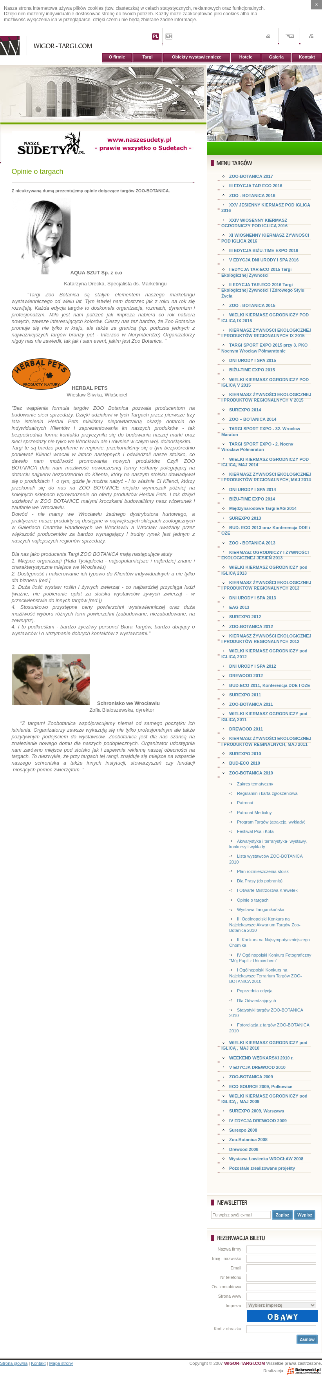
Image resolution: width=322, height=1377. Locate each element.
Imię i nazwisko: (227, 1258)
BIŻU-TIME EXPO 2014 (252, 499)
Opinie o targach (253, 900)
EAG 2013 (239, 607)
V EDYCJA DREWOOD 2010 (257, 1067)
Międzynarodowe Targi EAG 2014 (263, 508)
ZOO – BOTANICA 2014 (252, 419)
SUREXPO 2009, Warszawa (256, 1111)
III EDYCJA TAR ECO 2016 (255, 185)
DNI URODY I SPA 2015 (252, 360)
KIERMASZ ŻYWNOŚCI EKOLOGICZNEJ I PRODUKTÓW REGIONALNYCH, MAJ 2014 (266, 477)
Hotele (246, 57)
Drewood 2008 (244, 1149)
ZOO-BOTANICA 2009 (251, 1076)
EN (169, 36)
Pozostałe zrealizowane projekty (262, 1168)
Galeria (276, 57)
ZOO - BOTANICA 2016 (252, 195)
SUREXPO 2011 (245, 694)
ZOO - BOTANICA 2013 (252, 543)
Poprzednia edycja (255, 990)
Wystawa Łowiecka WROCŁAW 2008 (266, 1158)
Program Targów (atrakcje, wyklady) (271, 822)
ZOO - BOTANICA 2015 (252, 305)
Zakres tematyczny (255, 784)
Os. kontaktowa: (227, 1286)
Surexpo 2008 (243, 1130)
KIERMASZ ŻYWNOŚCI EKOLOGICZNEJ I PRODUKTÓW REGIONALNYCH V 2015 (266, 397)
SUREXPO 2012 (245, 616)
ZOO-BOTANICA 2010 (251, 773)
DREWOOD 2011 (246, 729)
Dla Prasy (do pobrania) (259, 880)
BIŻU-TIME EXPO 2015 (252, 369)
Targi (147, 57)
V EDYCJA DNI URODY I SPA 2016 (263, 260)
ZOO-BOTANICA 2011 (251, 704)
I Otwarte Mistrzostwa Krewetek (267, 890)
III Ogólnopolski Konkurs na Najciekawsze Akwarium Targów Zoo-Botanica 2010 (264, 925)
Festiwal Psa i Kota (255, 831)
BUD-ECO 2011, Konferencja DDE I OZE (269, 685)
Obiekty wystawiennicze (196, 57)
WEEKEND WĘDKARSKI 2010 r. (261, 1058)
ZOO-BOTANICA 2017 (251, 176)
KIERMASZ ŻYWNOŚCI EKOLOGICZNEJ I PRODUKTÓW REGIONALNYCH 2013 (266, 585)
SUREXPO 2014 (245, 409)
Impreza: (234, 1305)
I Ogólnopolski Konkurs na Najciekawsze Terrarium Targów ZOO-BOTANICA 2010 (265, 976)
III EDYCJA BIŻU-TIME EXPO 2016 (263, 250)
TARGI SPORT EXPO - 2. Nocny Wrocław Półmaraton (257, 447)
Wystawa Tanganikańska (260, 909)
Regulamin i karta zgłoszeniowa (267, 793)
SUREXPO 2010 (245, 753)
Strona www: (230, 1296)
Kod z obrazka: (228, 1328)
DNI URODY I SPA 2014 (252, 489)
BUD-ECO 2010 (244, 763)
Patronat (245, 802)
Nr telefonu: (231, 1277)
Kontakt (307, 57)
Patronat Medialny (254, 812)
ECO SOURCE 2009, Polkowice (260, 1086)
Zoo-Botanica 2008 (248, 1139)
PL (155, 36)
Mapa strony (61, 1363)
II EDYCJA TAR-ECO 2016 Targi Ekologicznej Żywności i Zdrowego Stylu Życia (262, 290)
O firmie (117, 57)
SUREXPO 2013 (245, 518)
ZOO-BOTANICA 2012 (251, 626)
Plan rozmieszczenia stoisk (263, 871)
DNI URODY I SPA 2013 (252, 597)
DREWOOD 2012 (246, 675)
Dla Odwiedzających (256, 1000)
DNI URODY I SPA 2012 (252, 666)
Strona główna (13, 1363)
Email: (236, 1268)
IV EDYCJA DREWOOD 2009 (258, 1120)
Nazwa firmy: (229, 1249)
